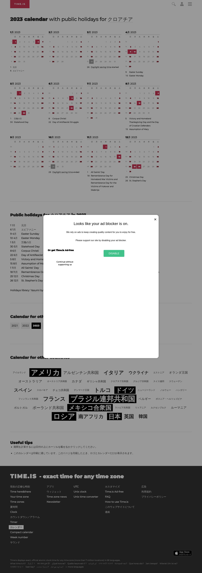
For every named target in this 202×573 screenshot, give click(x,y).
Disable (114, 253)
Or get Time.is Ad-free (61, 250)
